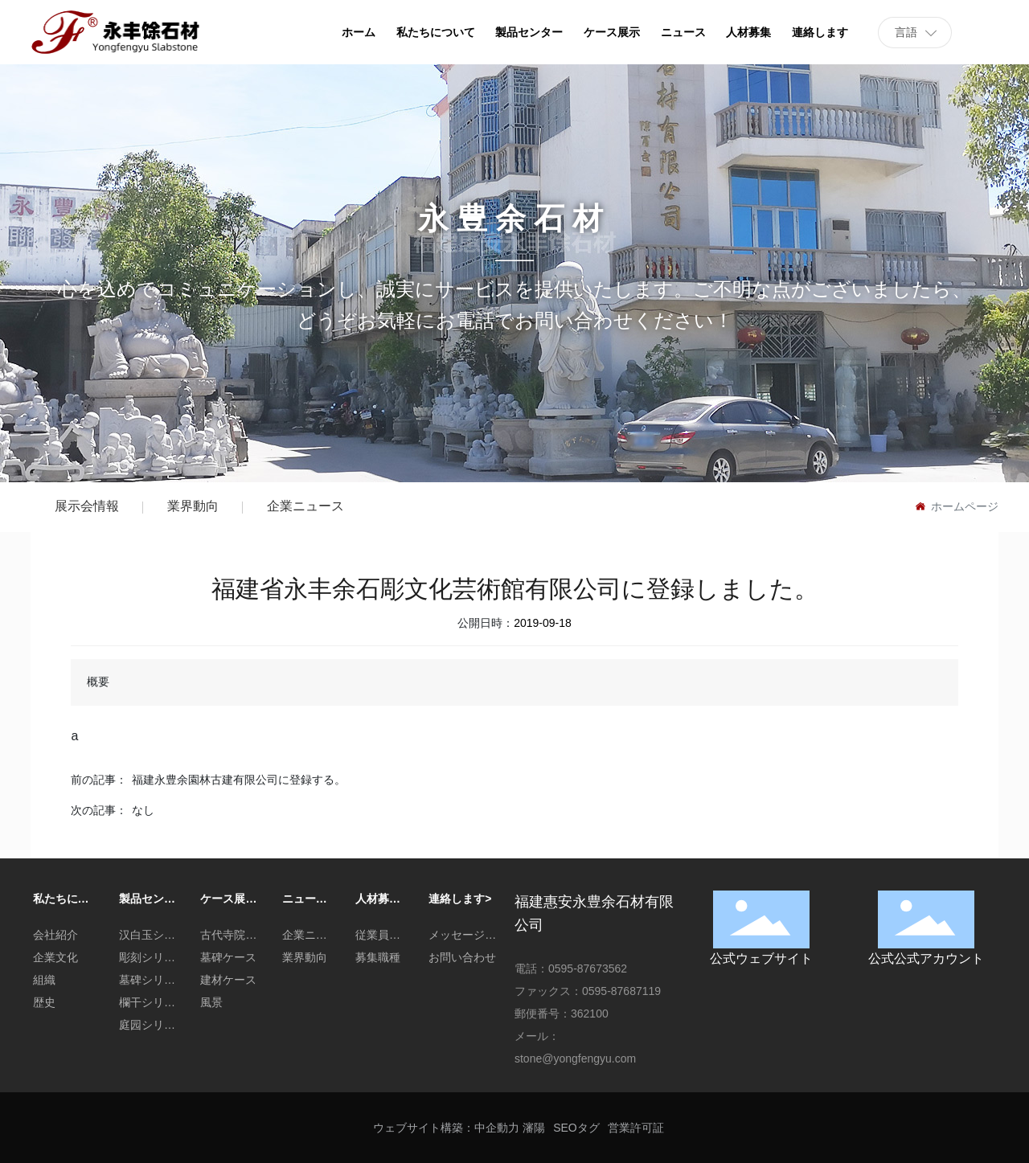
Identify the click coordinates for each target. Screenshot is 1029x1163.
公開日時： (485, 622)
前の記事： (99, 779)
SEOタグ (576, 1127)
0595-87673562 (587, 968)
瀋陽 (534, 1127)
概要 (98, 681)
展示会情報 (87, 506)
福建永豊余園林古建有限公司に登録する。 (239, 779)
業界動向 (193, 506)
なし (143, 810)
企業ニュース (305, 506)
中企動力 (496, 1127)
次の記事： (99, 810)
